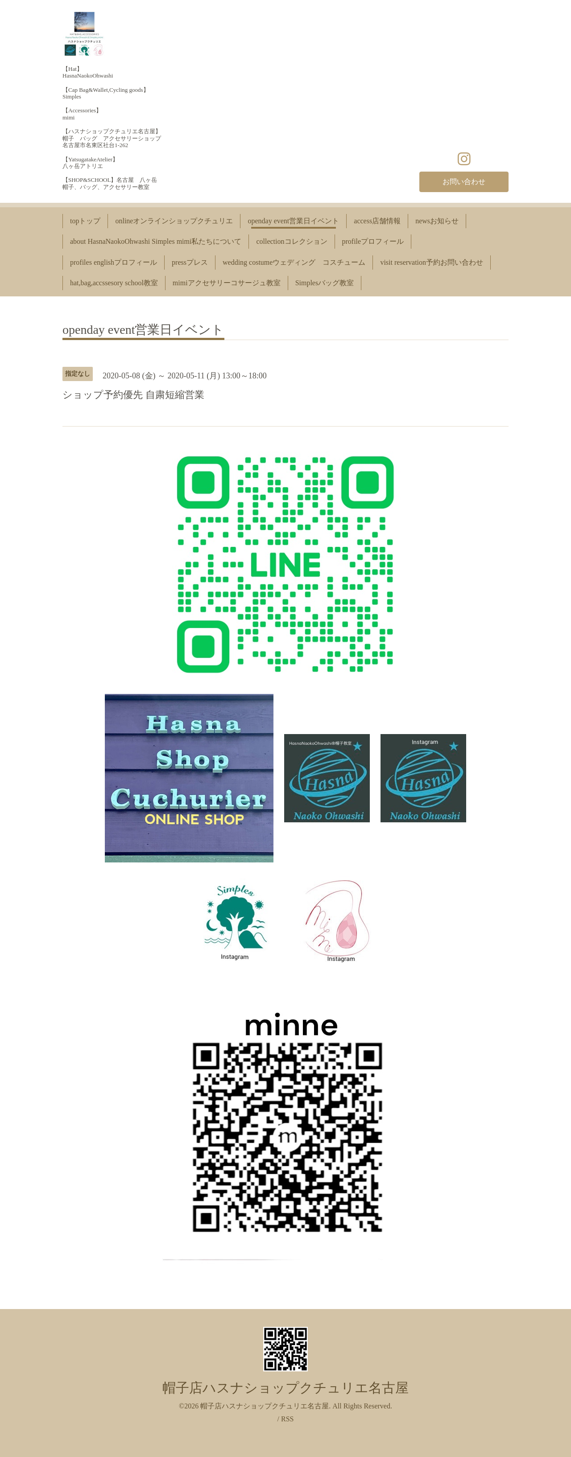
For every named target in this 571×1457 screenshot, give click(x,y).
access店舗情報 (377, 221)
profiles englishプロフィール (113, 262)
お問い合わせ (464, 181)
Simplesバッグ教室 (324, 283)
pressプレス (190, 262)
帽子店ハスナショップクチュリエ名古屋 (285, 1387)
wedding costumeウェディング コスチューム (294, 262)
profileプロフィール (373, 241)
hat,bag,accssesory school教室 (114, 283)
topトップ (85, 221)
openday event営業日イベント (293, 221)
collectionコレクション (291, 241)
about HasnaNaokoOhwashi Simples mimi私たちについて (155, 241)
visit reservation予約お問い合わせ (431, 262)
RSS (287, 1419)
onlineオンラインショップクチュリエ (174, 221)
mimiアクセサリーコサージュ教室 (227, 283)
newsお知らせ (437, 221)
